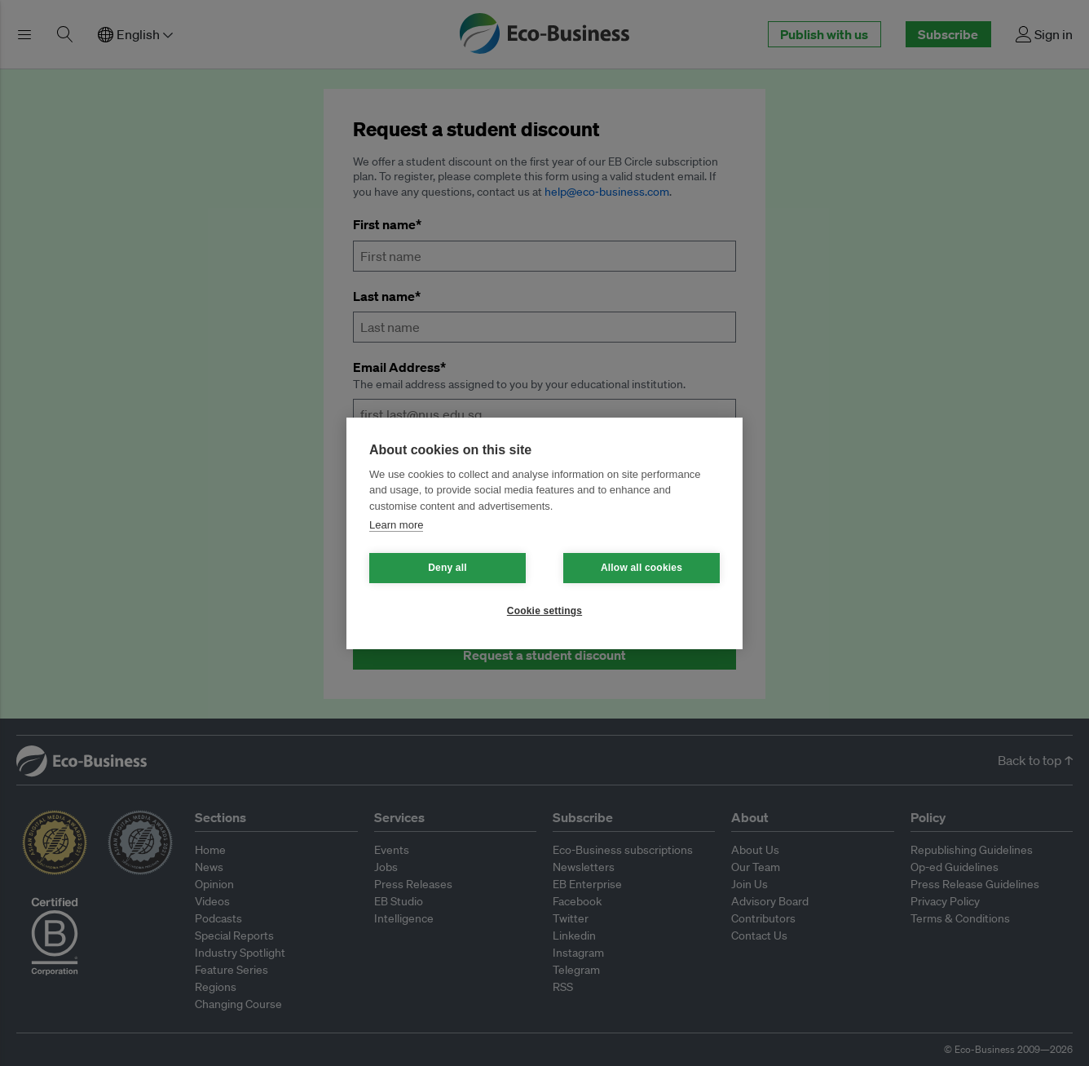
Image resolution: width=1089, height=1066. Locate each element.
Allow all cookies (641, 567)
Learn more (396, 525)
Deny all (447, 567)
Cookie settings (544, 611)
